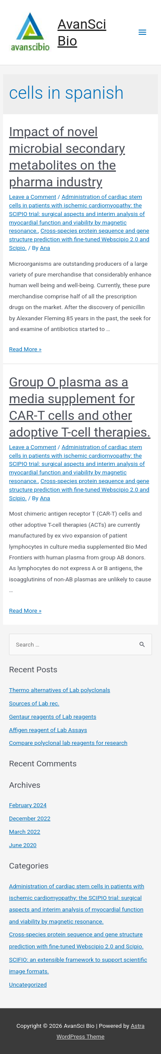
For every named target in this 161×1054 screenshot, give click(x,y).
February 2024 (27, 805)
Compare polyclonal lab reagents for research (68, 742)
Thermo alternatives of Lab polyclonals (59, 689)
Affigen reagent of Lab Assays (48, 729)
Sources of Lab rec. (34, 703)
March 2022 (24, 831)
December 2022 (29, 818)
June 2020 (22, 844)
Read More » (25, 349)
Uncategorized (28, 984)
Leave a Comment (32, 196)
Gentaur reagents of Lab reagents (52, 716)
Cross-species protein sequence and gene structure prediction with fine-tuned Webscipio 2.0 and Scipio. (79, 239)
